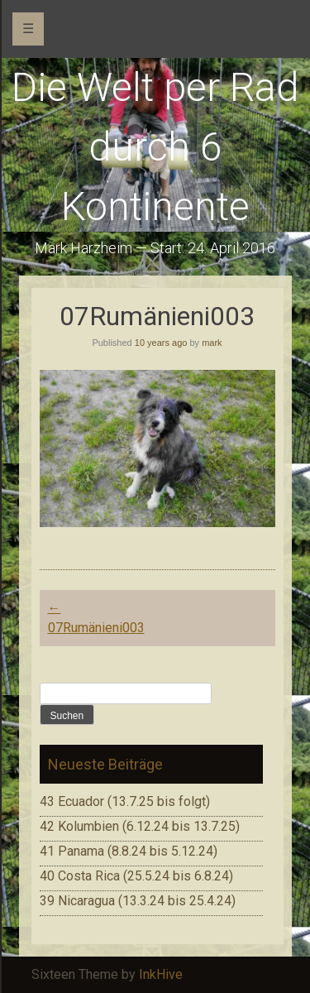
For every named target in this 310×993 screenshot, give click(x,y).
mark (212, 343)
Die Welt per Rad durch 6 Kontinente (155, 147)
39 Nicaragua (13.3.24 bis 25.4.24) (138, 901)
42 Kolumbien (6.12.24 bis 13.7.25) (140, 826)
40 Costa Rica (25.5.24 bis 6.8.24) (136, 876)
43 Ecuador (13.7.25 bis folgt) (125, 801)
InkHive (161, 974)
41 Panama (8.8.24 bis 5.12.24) (128, 851)
